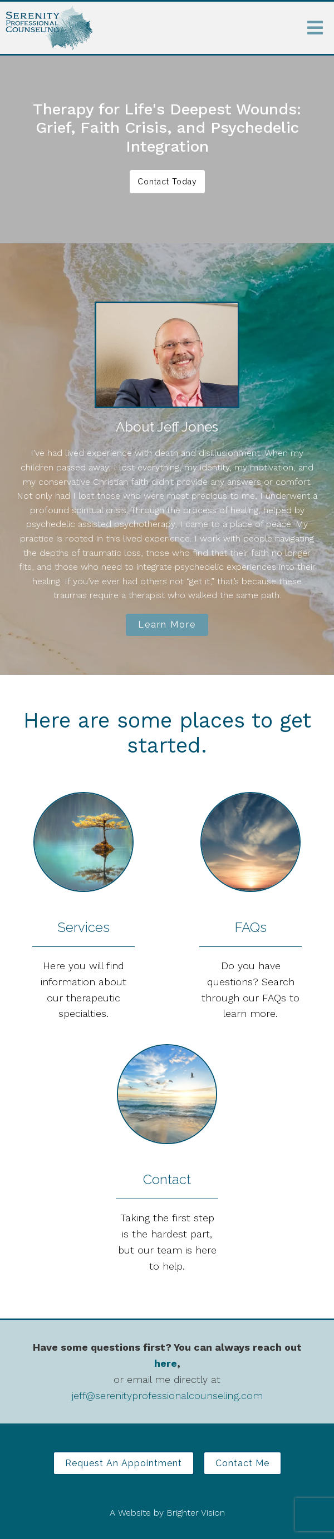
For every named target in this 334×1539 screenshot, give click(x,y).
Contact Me (242, 1463)
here (165, 1363)
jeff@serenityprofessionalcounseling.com (167, 1395)
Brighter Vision (195, 1512)
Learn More (167, 624)
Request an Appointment (123, 1463)
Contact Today (167, 181)
